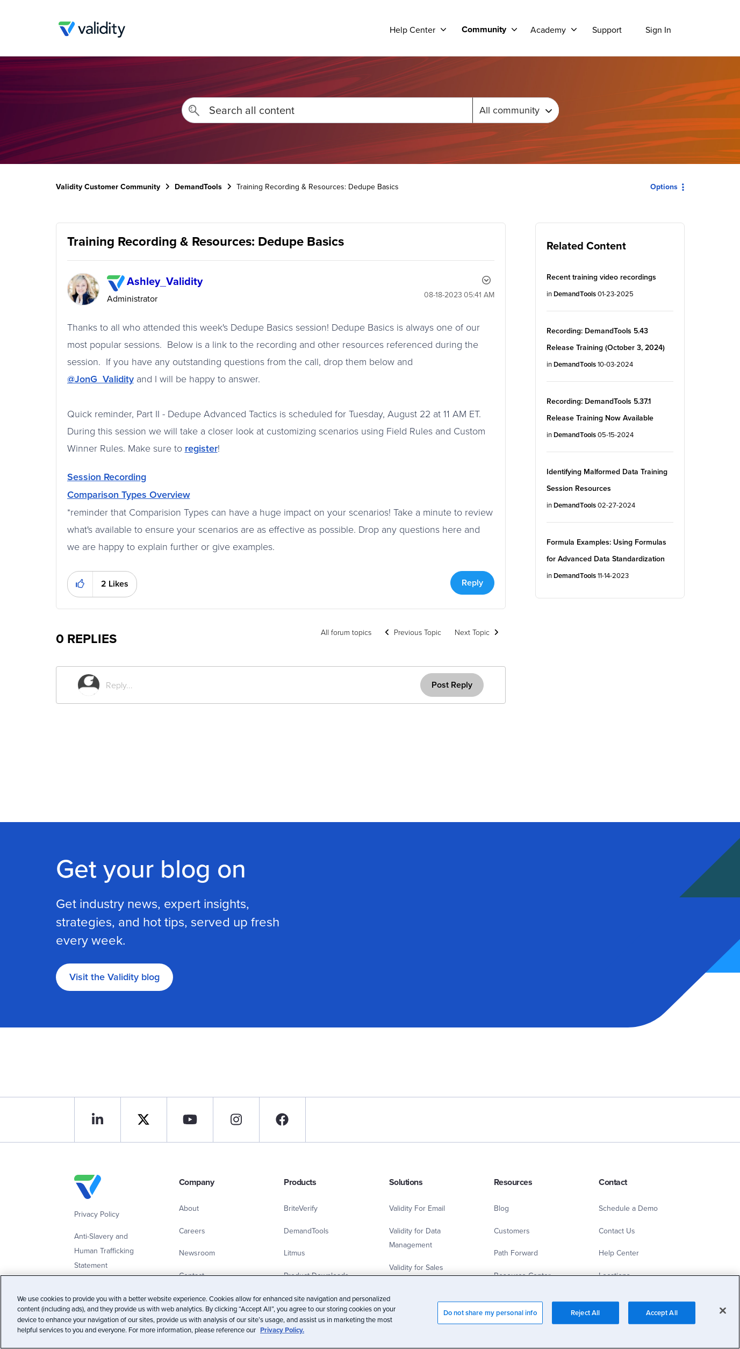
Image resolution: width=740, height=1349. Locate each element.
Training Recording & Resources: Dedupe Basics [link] (317, 186)
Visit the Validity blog (114, 976)
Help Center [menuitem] (412, 29)
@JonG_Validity (100, 379)
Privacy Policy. (282, 1330)
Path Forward (516, 1252)
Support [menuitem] (607, 29)
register (201, 448)
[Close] (723, 1310)
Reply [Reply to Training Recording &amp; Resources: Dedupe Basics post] (472, 582)
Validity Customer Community (92, 30)
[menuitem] (485, 29)
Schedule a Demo (628, 1208)
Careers (192, 1230)
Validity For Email (417, 1208)
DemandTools (198, 186)
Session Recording (106, 476)
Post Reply (452, 685)
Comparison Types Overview (128, 494)
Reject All (585, 1313)
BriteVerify (301, 1208)
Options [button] (664, 186)
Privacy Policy (96, 1214)
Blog (501, 1208)
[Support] (443, 29)
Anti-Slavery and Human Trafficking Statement (104, 1250)
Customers (512, 1230)
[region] (370, 1312)
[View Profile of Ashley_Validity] (165, 281)
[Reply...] (263, 685)
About (189, 1208)
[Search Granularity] (515, 110)
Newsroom (197, 1252)
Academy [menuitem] (548, 29)
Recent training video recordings (601, 277)
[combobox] (327, 110)
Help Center (619, 1252)
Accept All (662, 1313)
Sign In (658, 29)
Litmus (294, 1252)
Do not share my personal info (490, 1313)
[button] (80, 584)
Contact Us (617, 1230)
